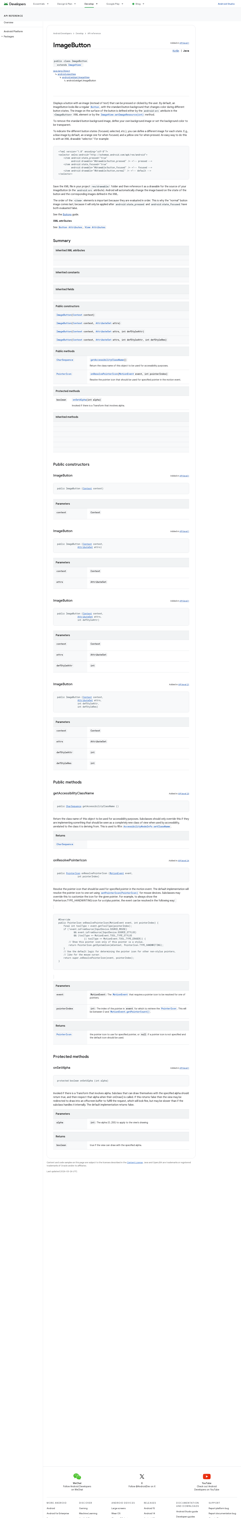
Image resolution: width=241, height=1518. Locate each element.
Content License (135, 1162)
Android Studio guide (187, 1511)
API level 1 (184, 43)
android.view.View (67, 74)
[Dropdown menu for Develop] (98, 4)
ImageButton (64, 314)
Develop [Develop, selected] (89, 3)
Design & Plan (64, 3)
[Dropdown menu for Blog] (145, 4)
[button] (21, 36)
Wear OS (115, 1513)
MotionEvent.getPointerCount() (129, 1011)
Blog (138, 3)
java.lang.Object (61, 71)
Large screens (118, 1508)
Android (51, 1508)
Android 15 (149, 1508)
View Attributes (95, 227)
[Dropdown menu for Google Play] (124, 4)
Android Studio (226, 3)
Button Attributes (70, 227)
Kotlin (176, 50)
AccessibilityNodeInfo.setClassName (147, 826)
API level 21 (183, 684)
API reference (13, 15)
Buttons (67, 214)
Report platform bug (219, 1508)
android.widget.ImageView (75, 77)
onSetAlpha (79, 399)
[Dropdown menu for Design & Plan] (76, 4)
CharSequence (65, 359)
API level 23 (183, 793)
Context (77, 314)
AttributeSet (103, 323)
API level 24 (183, 860)
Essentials (39, 3)
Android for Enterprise (58, 1513)
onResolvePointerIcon (104, 373)
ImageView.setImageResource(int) (122, 114)
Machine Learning (88, 1513)
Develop (79, 33)
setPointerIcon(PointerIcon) (119, 892)
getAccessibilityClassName (107, 359)
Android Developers (62, 33)
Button (95, 106)
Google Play (113, 3)
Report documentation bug (222, 1513)
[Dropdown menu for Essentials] (49, 4)
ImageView (74, 64)
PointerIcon (64, 373)
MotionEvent (126, 373)
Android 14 (149, 1513)
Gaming (83, 1508)
